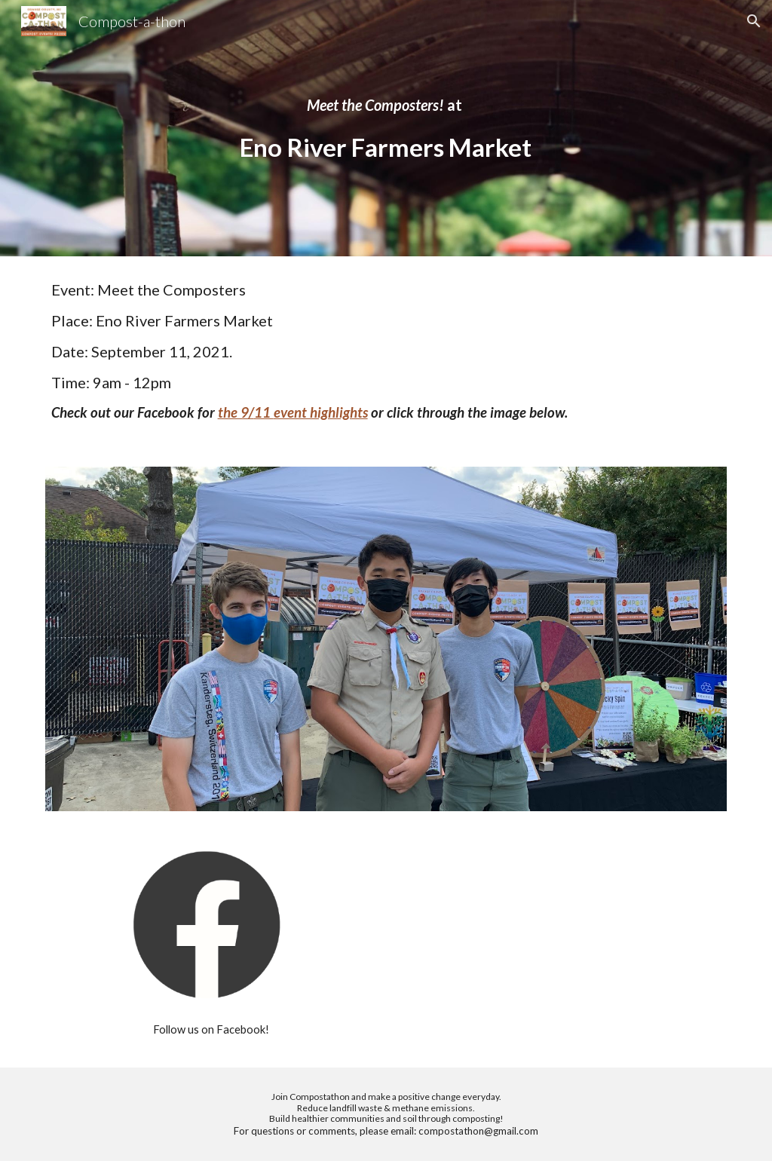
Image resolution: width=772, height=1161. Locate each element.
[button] (754, 21)
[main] (385, 128)
